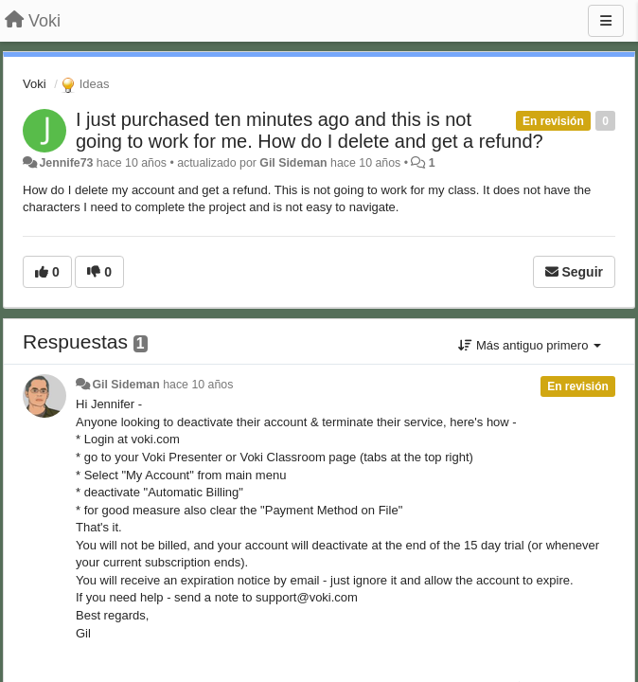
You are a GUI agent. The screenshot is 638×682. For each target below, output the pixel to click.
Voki (34, 84)
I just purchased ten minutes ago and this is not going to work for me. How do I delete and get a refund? (309, 130)
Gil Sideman (293, 163)
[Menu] (606, 21)
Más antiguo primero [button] (529, 345)
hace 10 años (198, 384)
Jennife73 (66, 163)
